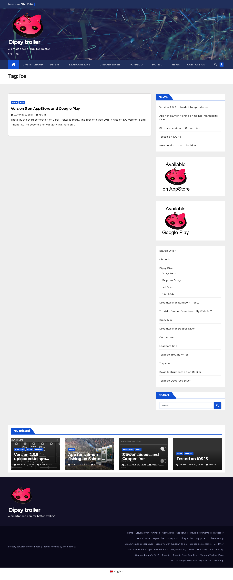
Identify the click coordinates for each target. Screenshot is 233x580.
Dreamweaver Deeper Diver (177, 328)
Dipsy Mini (166, 319)
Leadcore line (80, 64)
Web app (218, 560)
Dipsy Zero (169, 273)
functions (19, 449)
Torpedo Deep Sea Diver (175, 380)
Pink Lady (168, 293)
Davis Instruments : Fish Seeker (180, 372)
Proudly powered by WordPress (24, 546)
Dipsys (55, 64)
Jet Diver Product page (140, 549)
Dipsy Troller (187, 538)
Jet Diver (168, 287)
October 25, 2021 (136, 465)
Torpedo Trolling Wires (174, 354)
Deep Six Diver (143, 538)
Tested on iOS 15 (170, 136)
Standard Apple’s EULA (147, 555)
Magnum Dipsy (171, 280)
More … (157, 64)
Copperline (166, 337)
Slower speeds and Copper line (179, 128)
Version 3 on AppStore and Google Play (45, 108)
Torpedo (136, 64)
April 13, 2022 (79, 465)
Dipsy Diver (166, 268)
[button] (215, 64)
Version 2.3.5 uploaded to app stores (183, 107)
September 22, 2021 (192, 465)
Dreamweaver (110, 64)
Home (130, 533)
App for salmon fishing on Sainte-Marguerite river (84, 458)
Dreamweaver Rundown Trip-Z (179, 302)
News (176, 64)
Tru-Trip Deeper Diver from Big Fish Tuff (185, 311)
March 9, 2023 (26, 465)
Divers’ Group (32, 64)
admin (41, 115)
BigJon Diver (167, 250)
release (38, 449)
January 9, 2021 (24, 115)
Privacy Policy (216, 549)
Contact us (196, 64)
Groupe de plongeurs (201, 544)
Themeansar (69, 546)
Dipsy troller (24, 42)
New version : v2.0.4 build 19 (177, 145)
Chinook (164, 259)
